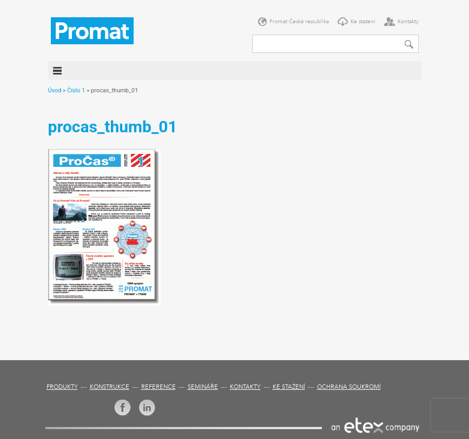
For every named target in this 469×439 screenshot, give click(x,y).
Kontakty (408, 21)
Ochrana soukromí (349, 387)
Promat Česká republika (299, 21)
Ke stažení (363, 21)
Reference (158, 387)
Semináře (203, 387)
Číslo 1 (76, 90)
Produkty (62, 387)
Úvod (55, 90)
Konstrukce (109, 387)
